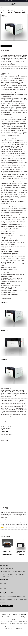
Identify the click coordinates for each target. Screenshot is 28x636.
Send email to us (7, 46)
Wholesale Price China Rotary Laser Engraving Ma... (21, 553)
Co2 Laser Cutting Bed (6, 428)
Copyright (5, 614)
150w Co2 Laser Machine (6, 426)
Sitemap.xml (14, 619)
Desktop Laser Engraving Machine (9, 429)
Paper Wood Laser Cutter (6, 433)
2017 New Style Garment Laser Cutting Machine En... (7, 553)
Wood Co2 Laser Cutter (6, 434)
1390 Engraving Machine (20, 56)
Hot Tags (23, 617)
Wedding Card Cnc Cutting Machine (10, 623)
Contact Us (3, 583)
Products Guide (6, 617)
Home (2, 7)
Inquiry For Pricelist (7, 606)
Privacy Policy (3, 588)
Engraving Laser (4, 431)
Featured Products (15, 617)
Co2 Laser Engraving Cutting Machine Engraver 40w (14, 621)
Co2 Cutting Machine (19, 626)
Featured (8, 7)
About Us (2, 586)
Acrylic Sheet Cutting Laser (7, 58)
